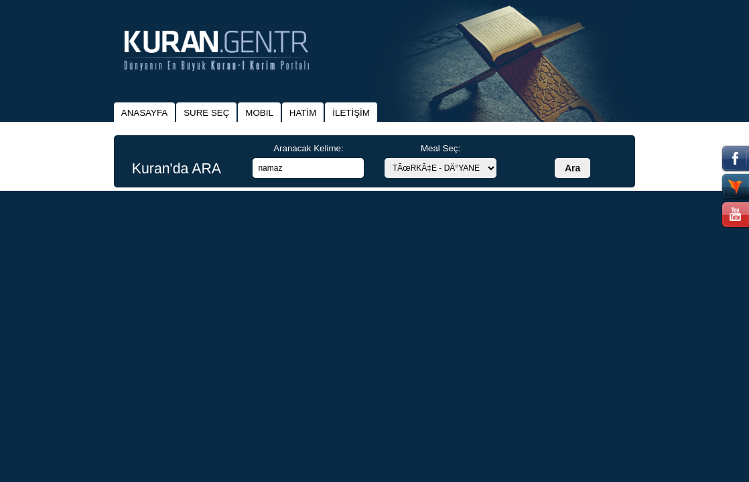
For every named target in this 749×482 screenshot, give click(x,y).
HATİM (302, 113)
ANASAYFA (144, 113)
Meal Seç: (440, 148)
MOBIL (259, 113)
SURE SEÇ (206, 113)
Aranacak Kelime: (308, 148)
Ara (572, 168)
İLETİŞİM (351, 113)
